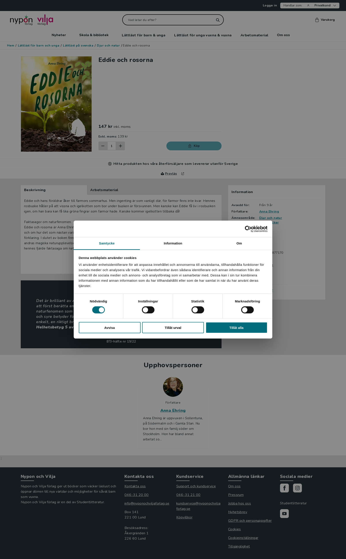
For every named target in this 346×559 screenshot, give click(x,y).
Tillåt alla (236, 328)
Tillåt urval (173, 328)
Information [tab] (173, 243)
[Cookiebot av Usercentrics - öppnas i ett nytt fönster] (248, 228)
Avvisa (109, 328)
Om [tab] (239, 243)
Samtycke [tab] (107, 243)
